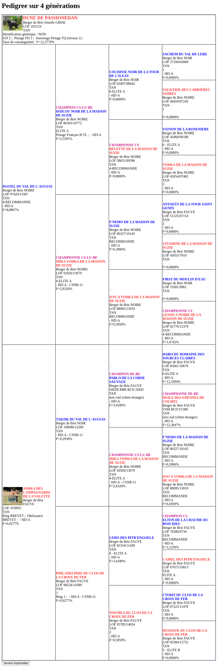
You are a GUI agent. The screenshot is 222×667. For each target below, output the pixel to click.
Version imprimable (15, 663)
